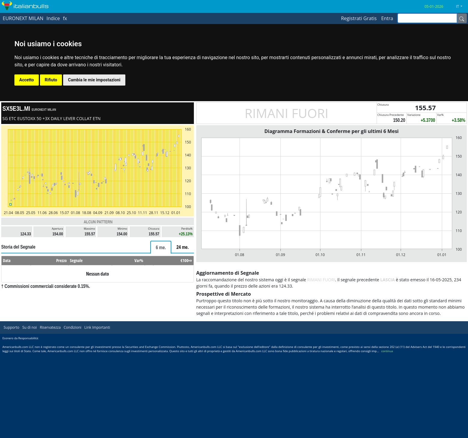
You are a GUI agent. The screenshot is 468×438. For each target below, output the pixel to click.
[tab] (160, 247)
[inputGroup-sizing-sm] (427, 18)
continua (387, 351)
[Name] (462, 18)
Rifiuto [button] (51, 79)
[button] (461, 7)
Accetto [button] (26, 79)
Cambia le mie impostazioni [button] (94, 79)
